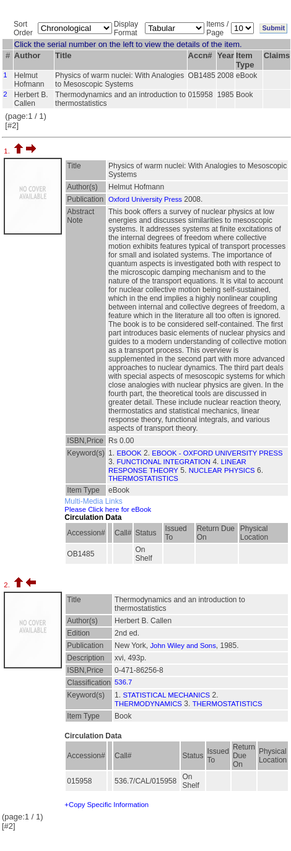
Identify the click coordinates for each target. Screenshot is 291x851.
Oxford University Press (145, 199)
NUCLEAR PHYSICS (222, 470)
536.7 (123, 682)
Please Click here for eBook (107, 509)
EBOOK (128, 453)
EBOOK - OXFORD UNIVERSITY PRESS (217, 453)
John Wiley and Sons (182, 645)
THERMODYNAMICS (148, 703)
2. (8, 585)
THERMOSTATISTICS (143, 478)
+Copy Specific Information (106, 804)
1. (8, 151)
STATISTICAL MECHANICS (166, 695)
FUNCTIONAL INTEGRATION (163, 461)
